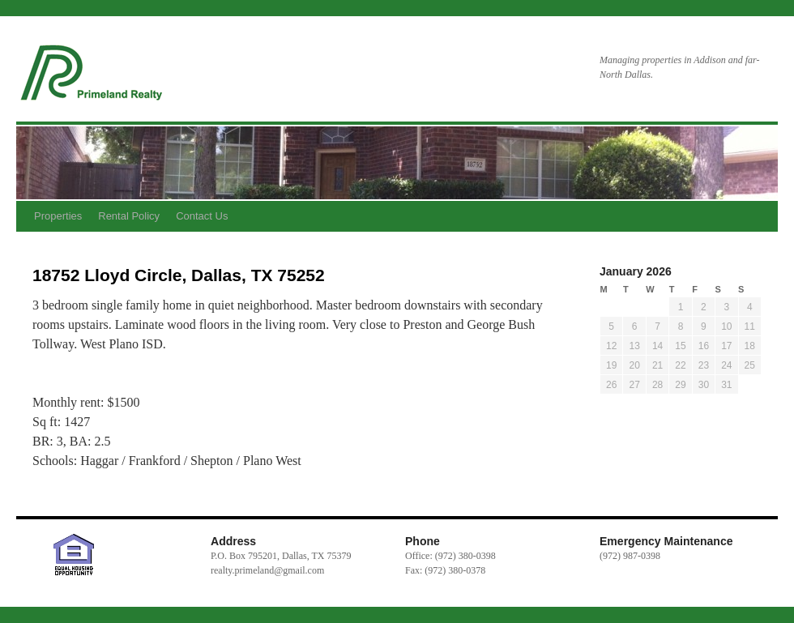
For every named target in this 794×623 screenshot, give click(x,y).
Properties (58, 216)
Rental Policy (129, 216)
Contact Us (202, 216)
